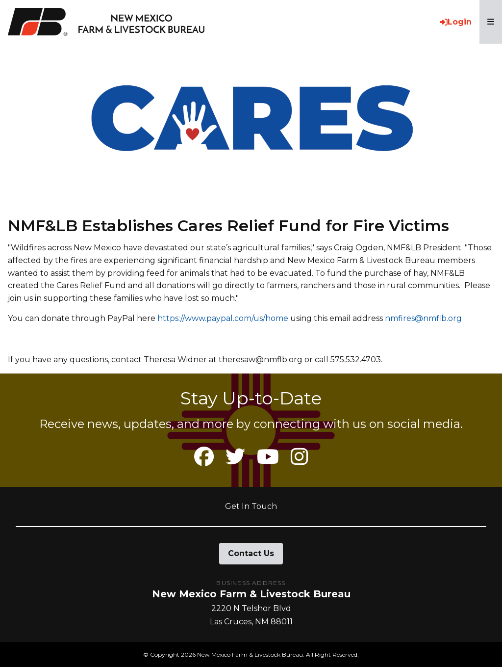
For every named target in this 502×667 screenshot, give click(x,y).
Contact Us (251, 553)
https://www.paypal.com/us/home (222, 318)
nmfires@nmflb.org (423, 318)
